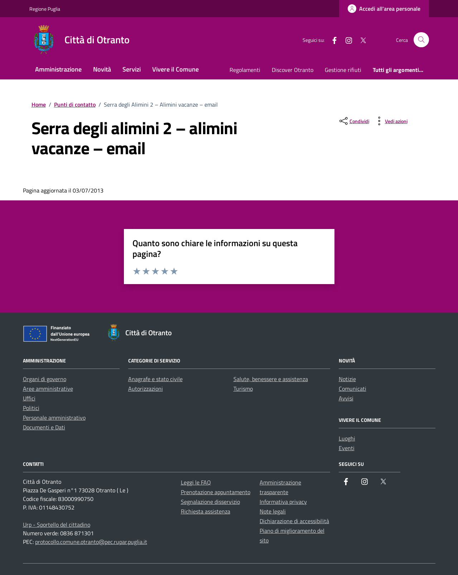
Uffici (29, 398)
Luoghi (347, 438)
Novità (102, 69)
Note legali (273, 511)
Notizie (347, 379)
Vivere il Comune (175, 69)
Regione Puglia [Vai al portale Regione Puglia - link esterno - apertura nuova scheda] (44, 9)
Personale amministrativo (54, 417)
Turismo (243, 388)
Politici (31, 408)
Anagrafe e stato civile (155, 379)
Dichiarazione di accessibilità (294, 521)
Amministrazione (58, 69)
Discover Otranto (292, 69)
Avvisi (346, 398)
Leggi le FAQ (196, 482)
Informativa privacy (283, 501)
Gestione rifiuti (343, 69)
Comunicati (352, 388)
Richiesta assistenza (205, 511)
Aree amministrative (48, 388)
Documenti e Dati (44, 427)
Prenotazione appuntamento (215, 492)
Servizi (131, 69)
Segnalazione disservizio (210, 501)
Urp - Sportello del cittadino (56, 524)
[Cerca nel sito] (421, 40)
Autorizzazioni (145, 388)
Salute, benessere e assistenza (270, 379)
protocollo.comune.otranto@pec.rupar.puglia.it (91, 541)
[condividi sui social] (354, 121)
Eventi (347, 448)
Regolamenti (245, 69)
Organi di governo (44, 379)
